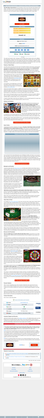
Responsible (14, 369)
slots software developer (18, 78)
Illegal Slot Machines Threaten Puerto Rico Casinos (16, 356)
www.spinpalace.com (24, 302)
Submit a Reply (22, 372)
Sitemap (30, 369)
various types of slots (18, 168)
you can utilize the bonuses (16, 275)
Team (30, 367)
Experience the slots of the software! (22, 122)
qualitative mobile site (22, 318)
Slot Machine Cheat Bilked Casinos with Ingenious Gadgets (17, 353)
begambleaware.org (16, 365)
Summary (14, 367)
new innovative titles (11, 87)
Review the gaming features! (22, 163)
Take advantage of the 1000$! (22, 280)
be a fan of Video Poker (14, 201)
